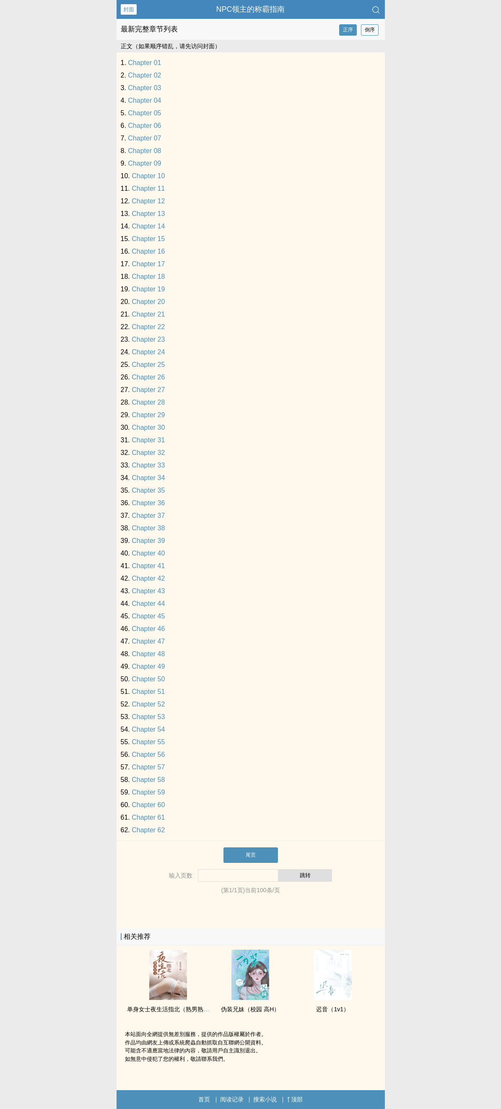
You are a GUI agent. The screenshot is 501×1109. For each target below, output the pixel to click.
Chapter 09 (144, 163)
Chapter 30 (148, 427)
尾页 (251, 855)
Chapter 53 (148, 716)
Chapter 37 (148, 515)
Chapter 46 (148, 628)
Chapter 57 (148, 767)
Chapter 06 (144, 125)
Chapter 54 (148, 729)
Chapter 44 (148, 603)
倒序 (370, 30)
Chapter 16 (148, 251)
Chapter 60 (148, 804)
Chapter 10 (148, 175)
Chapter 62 (148, 830)
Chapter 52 (148, 704)
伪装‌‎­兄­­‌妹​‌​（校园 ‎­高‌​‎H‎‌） (250, 1009)
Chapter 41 (148, 565)
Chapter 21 (148, 314)
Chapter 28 (148, 402)
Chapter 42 (148, 578)
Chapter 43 (148, 591)
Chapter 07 (144, 138)
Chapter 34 (148, 477)
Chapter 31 (148, 440)
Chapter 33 (148, 465)
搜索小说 (265, 1099)
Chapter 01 (144, 62)
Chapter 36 (148, 502)
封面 (128, 9)
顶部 (295, 1099)
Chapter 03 (144, 87)
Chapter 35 (148, 490)
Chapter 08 (144, 150)
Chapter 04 (144, 100)
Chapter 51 (148, 691)
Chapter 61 (148, 817)
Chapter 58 (148, 779)
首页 (204, 1099)
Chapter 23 (148, 339)
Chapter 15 (148, 238)
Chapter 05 (144, 113)
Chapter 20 (148, 301)
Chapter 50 (148, 679)
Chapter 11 (148, 188)
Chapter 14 (148, 226)
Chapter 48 (148, 653)
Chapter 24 (148, 352)
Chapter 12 (148, 201)
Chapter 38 (148, 528)
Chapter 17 (148, 264)
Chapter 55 (148, 741)
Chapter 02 (144, 75)
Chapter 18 (148, 276)
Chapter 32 (148, 452)
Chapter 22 (148, 326)
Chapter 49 (148, 666)
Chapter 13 (148, 213)
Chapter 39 (148, 540)
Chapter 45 (148, 616)
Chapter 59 (148, 792)
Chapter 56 (148, 754)
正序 (348, 30)
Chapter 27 (148, 389)
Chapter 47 (148, 641)
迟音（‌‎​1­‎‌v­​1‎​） (332, 1009)
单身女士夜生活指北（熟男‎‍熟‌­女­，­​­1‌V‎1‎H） (181, 1009)
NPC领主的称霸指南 (250, 9)
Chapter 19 (148, 289)
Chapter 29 (148, 414)
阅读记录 (232, 1099)
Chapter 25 (148, 364)
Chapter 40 (148, 553)
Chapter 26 (148, 377)
